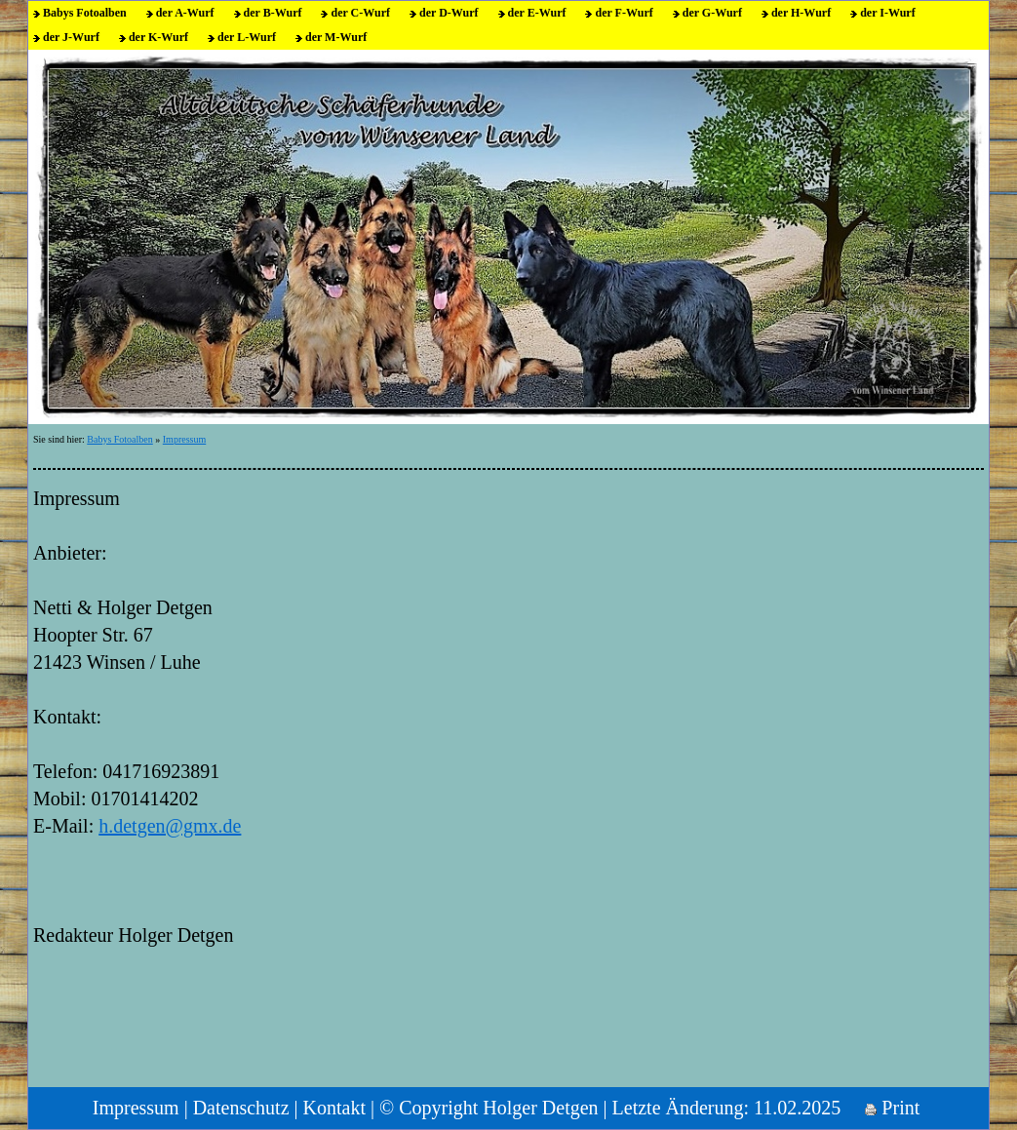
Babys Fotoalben (85, 12)
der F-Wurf (623, 12)
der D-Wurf (449, 12)
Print (892, 1107)
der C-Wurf (360, 12)
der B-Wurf (273, 12)
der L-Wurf (246, 37)
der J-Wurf (71, 37)
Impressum (184, 439)
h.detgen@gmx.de (169, 826)
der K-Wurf (158, 37)
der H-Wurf (801, 12)
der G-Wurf (712, 12)
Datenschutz (241, 1107)
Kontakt (334, 1107)
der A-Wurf (185, 12)
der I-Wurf (888, 12)
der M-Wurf (336, 37)
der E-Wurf (537, 12)
